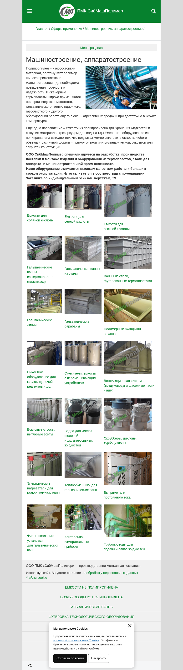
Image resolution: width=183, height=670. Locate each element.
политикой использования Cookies (76, 640)
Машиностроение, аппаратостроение (113, 29)
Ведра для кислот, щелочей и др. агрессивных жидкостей (83, 422)
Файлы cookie (36, 577)
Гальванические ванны (91, 607)
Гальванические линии (44, 308)
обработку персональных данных (112, 573)
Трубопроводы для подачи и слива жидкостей (128, 527)
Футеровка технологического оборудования (91, 617)
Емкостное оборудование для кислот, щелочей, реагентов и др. (44, 364)
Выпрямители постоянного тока (128, 475)
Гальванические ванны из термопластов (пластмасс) (44, 260)
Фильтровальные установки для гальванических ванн (44, 528)
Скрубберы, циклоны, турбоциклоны (128, 421)
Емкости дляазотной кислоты (128, 207)
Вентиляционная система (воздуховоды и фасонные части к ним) (129, 366)
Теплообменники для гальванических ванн (83, 472)
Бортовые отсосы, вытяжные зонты (44, 417)
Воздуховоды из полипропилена (91, 597)
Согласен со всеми (70, 658)
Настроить (99, 658)
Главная (42, 29)
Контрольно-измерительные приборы (83, 526)
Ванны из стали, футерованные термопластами (128, 259)
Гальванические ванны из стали (83, 255)
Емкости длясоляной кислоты (44, 203)
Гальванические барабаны (83, 308)
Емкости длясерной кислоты (83, 204)
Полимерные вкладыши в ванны (128, 312)
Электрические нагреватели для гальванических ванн (44, 473)
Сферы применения (66, 29)
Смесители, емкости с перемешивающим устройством (83, 363)
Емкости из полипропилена (91, 587)
